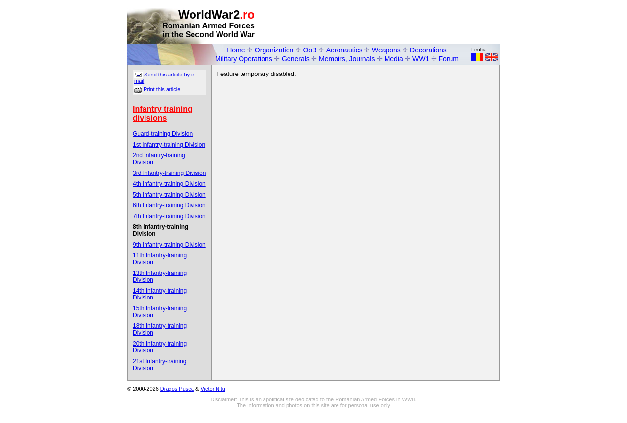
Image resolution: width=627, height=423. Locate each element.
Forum (448, 59)
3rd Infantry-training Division (169, 173)
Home (236, 50)
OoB (309, 50)
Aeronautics (344, 50)
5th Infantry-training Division (169, 194)
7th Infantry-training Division (169, 216)
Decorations (428, 50)
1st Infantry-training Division (169, 144)
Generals (296, 59)
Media (394, 59)
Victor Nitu (212, 389)
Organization (274, 50)
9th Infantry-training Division (169, 244)
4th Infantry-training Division (169, 183)
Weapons (386, 50)
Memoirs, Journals (347, 59)
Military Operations (243, 59)
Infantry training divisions (163, 113)
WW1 (420, 59)
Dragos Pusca (177, 389)
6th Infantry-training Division (169, 205)
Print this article (162, 89)
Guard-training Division (163, 133)
